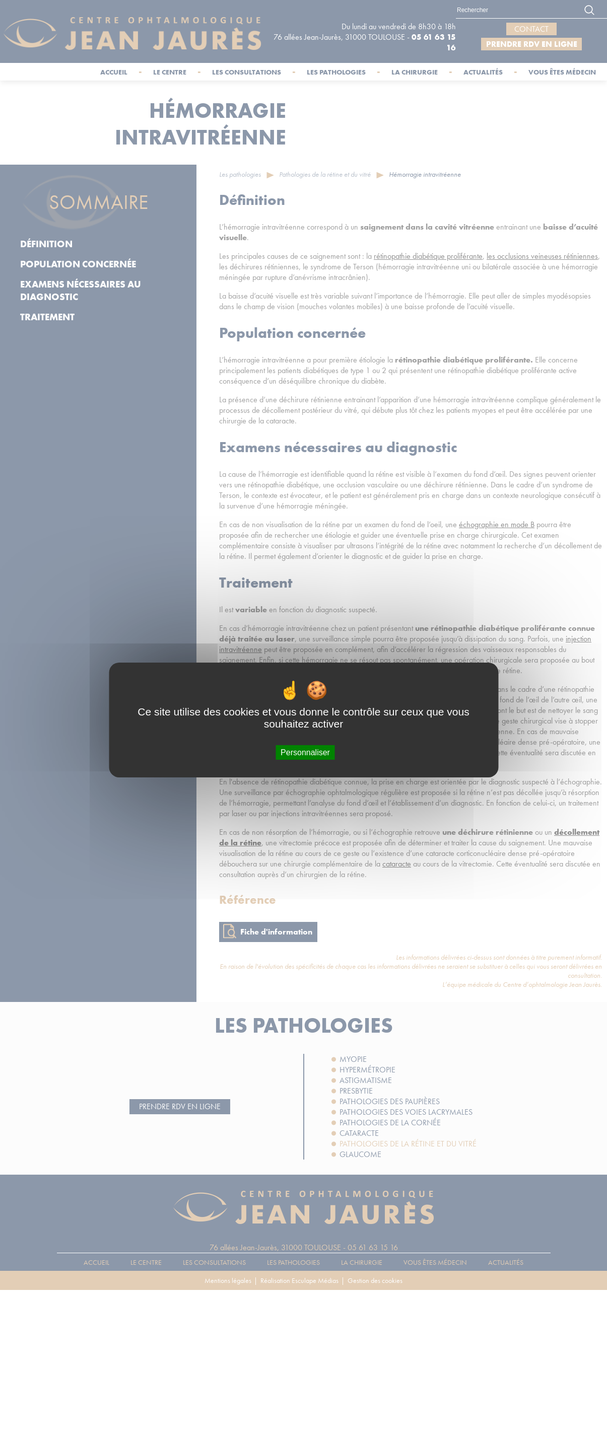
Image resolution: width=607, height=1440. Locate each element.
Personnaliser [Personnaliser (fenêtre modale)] (305, 752)
